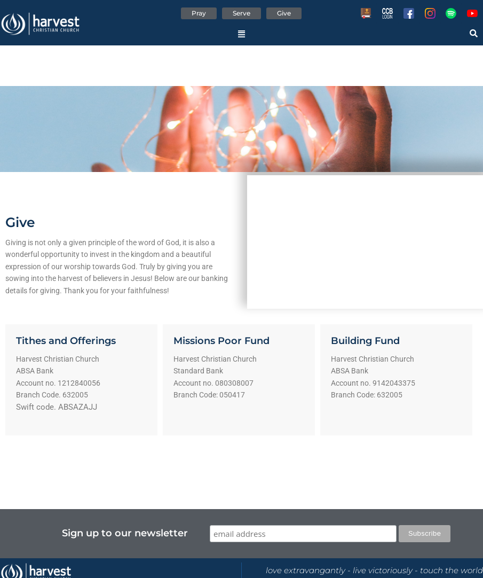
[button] (241, 34)
